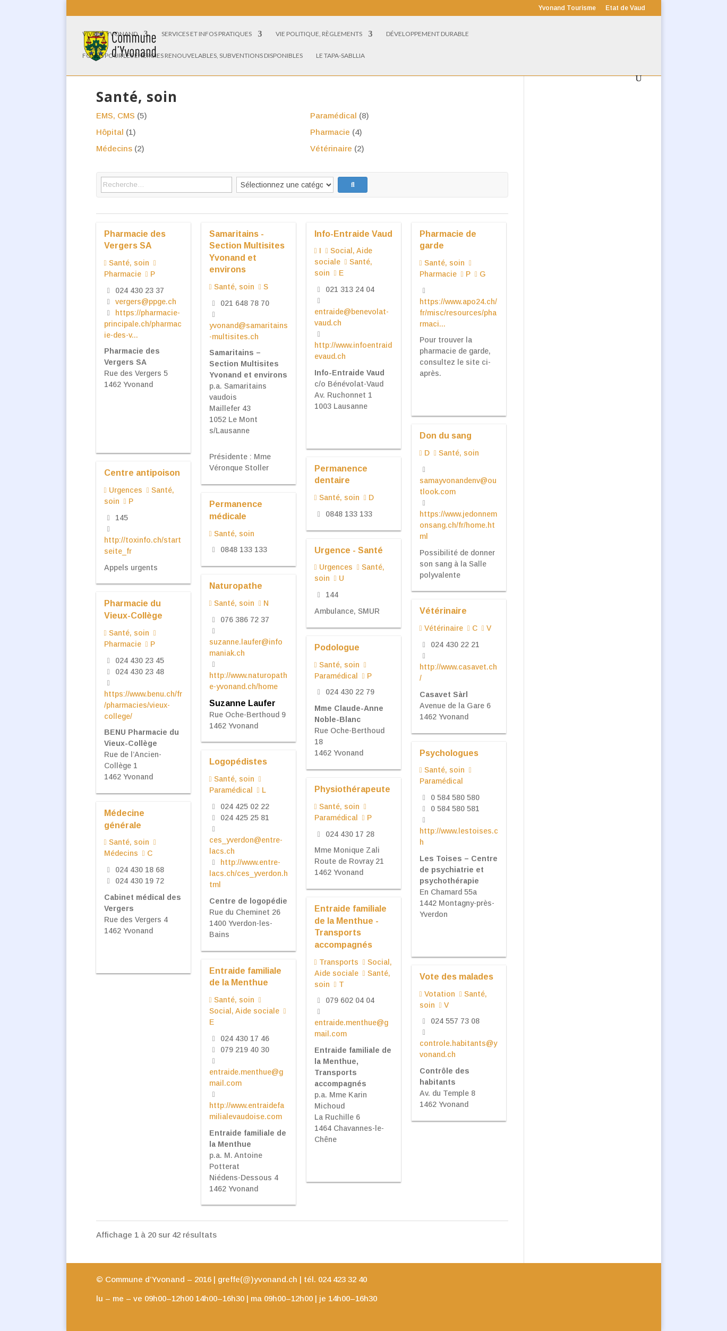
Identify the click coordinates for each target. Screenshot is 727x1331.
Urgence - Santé (348, 550)
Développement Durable (427, 34)
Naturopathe (235, 585)
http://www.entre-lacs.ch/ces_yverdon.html (248, 873)
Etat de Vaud (625, 8)
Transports (336, 962)
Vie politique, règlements (319, 34)
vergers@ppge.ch (145, 301)
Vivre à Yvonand (110, 34)
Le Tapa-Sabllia (340, 55)
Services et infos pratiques (206, 34)
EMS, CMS (115, 115)
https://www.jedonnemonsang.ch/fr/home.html (458, 525)
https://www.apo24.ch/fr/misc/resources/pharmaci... (458, 312)
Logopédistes (238, 761)
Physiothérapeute (352, 789)
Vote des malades (456, 976)
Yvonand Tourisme (567, 8)
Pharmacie (330, 131)
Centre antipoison (142, 472)
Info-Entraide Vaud (353, 233)
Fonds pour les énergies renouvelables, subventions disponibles (192, 55)
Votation (437, 994)
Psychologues (449, 753)
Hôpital (110, 131)
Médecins (114, 148)
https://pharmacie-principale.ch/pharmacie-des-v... (143, 323)
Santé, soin (126, 263)
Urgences (123, 490)
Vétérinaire (331, 148)
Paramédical (333, 115)
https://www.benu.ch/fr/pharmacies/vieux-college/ (143, 705)
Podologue (337, 647)
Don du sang (446, 435)
